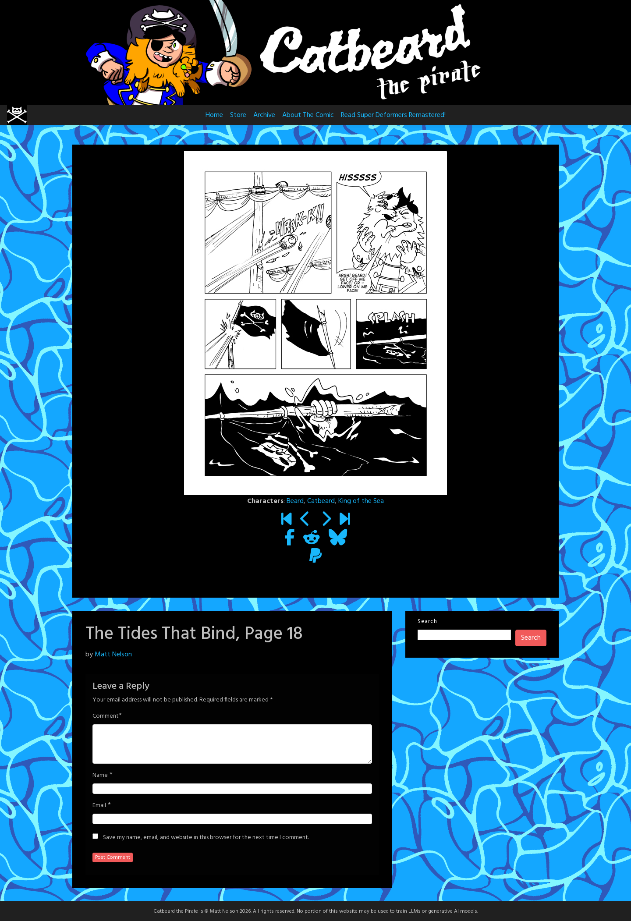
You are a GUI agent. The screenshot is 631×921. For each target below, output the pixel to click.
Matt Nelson (113, 654)
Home (214, 115)
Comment (105, 716)
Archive (264, 115)
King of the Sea (361, 501)
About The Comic (308, 115)
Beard (295, 501)
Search (427, 621)
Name (100, 775)
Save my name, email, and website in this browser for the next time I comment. (206, 837)
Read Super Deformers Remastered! (393, 115)
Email (99, 805)
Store (238, 115)
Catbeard (321, 501)
